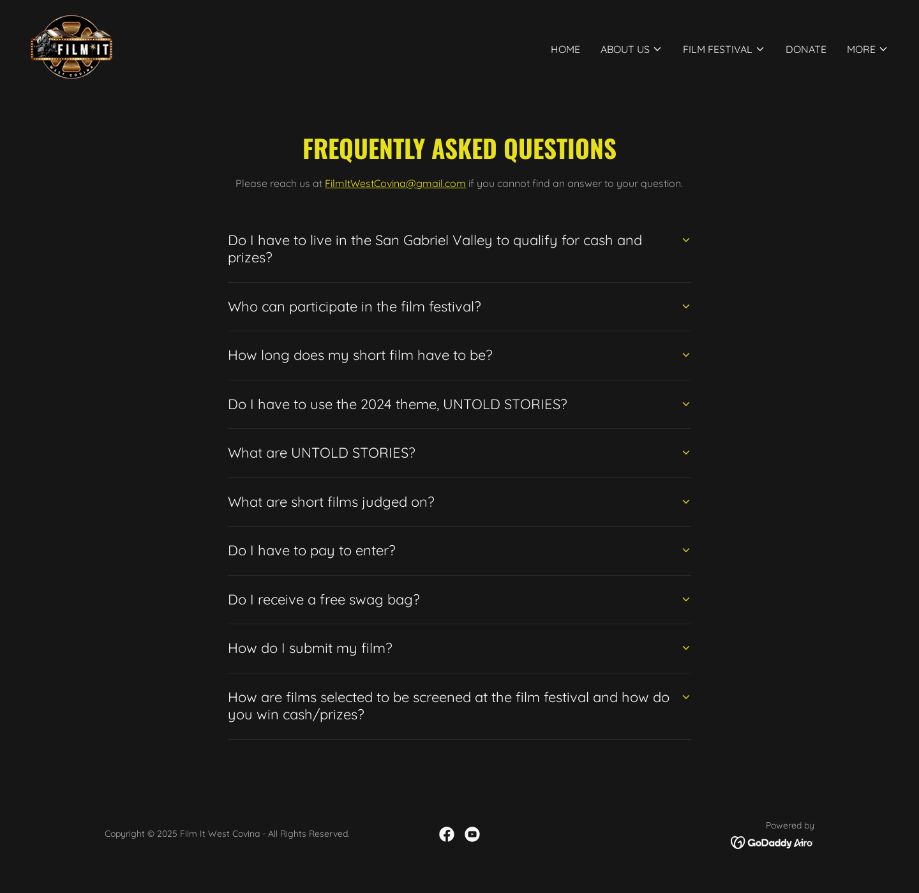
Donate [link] (806, 49)
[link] (71, 46)
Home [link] (565, 49)
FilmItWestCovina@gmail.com (395, 183)
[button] (631, 49)
